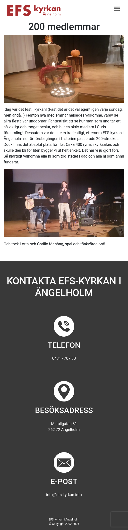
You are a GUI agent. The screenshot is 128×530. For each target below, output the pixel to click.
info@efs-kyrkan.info (64, 494)
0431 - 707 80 (64, 358)
